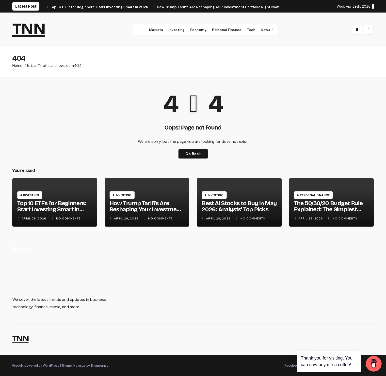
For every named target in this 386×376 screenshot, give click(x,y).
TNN (28, 29)
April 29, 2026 (34, 218)
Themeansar (100, 365)
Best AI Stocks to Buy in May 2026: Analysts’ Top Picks (239, 206)
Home (17, 65)
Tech (251, 30)
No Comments (68, 218)
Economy (198, 30)
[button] (357, 30)
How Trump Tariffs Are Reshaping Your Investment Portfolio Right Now (146, 209)
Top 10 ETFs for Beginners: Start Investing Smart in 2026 (51, 209)
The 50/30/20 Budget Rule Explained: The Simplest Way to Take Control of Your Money (330, 212)
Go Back (193, 153)
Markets (156, 30)
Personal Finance (226, 30)
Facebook (292, 365)
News (266, 30)
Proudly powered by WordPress (36, 365)
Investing (177, 30)
